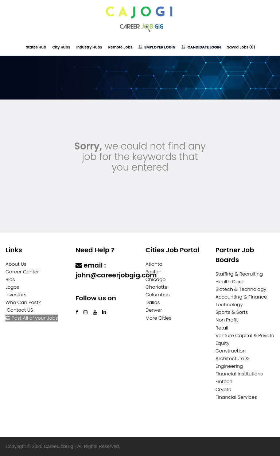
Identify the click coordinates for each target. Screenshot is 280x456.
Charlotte (156, 287)
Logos (12, 287)
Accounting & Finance (241, 296)
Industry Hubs (89, 47)
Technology (229, 304)
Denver (153, 310)
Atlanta (154, 264)
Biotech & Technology (240, 289)
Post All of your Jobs (31, 318)
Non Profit (226, 319)
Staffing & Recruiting (239, 273)
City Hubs (61, 47)
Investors (15, 294)
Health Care (229, 281)
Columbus (157, 294)
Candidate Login (201, 47)
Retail (221, 327)
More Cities (158, 318)
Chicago (155, 279)
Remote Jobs (120, 47)
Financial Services (236, 397)
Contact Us (95, 289)
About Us (15, 264)
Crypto (223, 389)
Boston (153, 271)
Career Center (22, 271)
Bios (10, 279)
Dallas (152, 302)
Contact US (20, 310)
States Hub (36, 47)
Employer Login (157, 47)
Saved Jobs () (241, 47)
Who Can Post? (23, 302)
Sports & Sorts (231, 312)
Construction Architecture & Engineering (232, 358)
